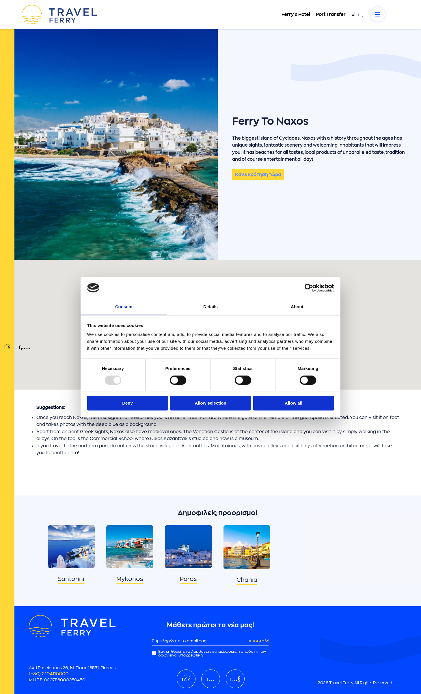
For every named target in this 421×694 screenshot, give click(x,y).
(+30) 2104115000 (48, 673)
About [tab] (297, 306)
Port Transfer (330, 14)
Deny (127, 403)
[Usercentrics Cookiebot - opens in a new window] (309, 287)
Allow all (293, 403)
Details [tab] (210, 306)
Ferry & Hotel (295, 14)
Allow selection (210, 403)
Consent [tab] (124, 306)
